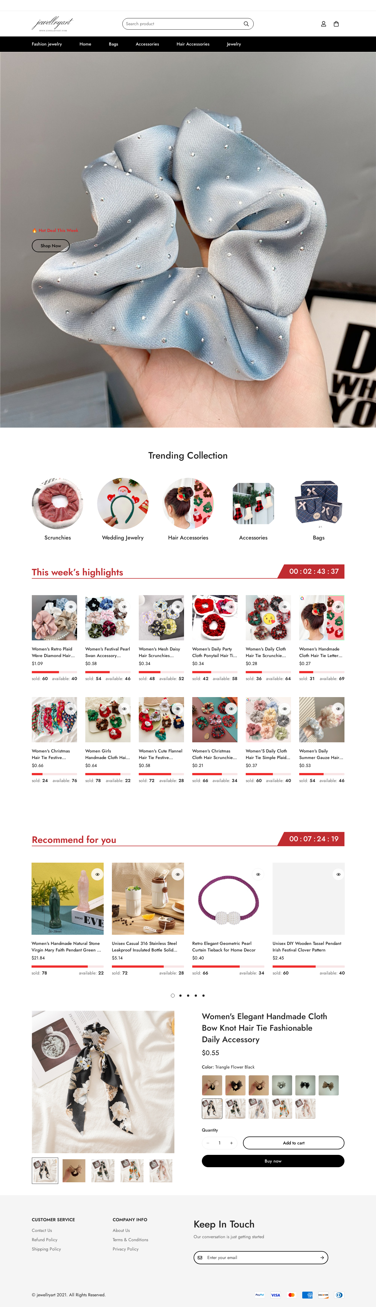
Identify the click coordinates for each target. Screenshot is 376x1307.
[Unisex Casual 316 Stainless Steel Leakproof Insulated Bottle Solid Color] (148, 899)
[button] (336, 24)
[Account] (323, 24)
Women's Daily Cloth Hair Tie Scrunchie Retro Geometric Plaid (267, 652)
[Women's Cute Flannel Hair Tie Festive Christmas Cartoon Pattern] (161, 719)
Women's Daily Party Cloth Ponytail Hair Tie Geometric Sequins (214, 652)
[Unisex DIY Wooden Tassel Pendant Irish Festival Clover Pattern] (309, 899)
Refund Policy (44, 1240)
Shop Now (51, 246)
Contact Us (42, 1230)
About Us (121, 1230)
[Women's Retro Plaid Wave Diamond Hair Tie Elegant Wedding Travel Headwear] (54, 617)
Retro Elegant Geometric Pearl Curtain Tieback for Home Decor (224, 946)
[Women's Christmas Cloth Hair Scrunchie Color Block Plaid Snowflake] (215, 719)
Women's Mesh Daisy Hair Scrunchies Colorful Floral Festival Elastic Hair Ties (160, 652)
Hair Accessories (193, 44)
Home (85, 44)
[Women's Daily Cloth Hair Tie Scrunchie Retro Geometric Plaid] (268, 617)
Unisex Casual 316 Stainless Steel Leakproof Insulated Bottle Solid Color (144, 946)
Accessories (147, 44)
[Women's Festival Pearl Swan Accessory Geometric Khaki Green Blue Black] (108, 617)
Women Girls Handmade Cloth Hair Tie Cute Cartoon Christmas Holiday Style (106, 754)
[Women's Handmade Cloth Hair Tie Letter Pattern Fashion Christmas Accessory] (321, 617)
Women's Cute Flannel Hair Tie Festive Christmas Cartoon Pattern (160, 754)
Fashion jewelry (47, 44)
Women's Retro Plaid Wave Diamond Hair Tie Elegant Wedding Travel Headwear (52, 652)
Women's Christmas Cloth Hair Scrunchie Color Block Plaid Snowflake (212, 754)
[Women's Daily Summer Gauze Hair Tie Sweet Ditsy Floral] (321, 719)
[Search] (246, 24)
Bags (113, 44)
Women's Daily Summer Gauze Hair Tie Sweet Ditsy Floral (320, 754)
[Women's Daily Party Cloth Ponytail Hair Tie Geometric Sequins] (215, 617)
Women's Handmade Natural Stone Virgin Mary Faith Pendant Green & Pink (66, 946)
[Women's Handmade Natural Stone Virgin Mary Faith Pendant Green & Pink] (68, 899)
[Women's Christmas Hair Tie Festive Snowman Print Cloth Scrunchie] (54, 719)
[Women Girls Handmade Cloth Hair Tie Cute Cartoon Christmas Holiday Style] (108, 719)
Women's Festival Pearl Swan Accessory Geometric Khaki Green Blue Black (107, 652)
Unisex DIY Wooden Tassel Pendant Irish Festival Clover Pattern (307, 946)
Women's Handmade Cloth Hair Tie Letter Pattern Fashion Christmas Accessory (319, 652)
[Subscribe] (322, 1257)
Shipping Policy (46, 1249)
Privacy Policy (125, 1249)
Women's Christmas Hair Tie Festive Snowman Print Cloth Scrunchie (52, 754)
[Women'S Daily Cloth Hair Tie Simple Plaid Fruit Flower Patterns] (268, 719)
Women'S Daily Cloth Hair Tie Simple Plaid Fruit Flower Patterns (266, 754)
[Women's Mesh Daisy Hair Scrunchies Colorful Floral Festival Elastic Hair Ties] (161, 617)
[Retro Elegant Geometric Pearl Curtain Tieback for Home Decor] (228, 899)
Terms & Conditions (130, 1240)
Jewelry (234, 44)
